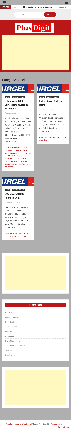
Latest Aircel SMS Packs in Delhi (14, 195)
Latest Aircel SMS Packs (17, 236)
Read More (11, 142)
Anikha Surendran (45, 7)
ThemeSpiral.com (58, 424)
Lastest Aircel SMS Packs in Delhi (17, 233)
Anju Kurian (9, 336)
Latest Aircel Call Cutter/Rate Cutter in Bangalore (18, 155)
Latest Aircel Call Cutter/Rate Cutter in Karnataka (16, 104)
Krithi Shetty (28, 7)
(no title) (8, 313)
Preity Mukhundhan (12, 341)
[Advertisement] (35, 52)
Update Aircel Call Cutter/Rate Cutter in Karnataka (18, 165)
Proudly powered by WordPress (18, 424)
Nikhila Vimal (10, 355)
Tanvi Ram (9, 350)
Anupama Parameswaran (15, 346)
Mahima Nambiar (12, 317)
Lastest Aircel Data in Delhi (49, 137)
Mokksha (62, 7)
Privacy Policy (63, 427)
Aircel (7, 97)
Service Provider (18, 97)
